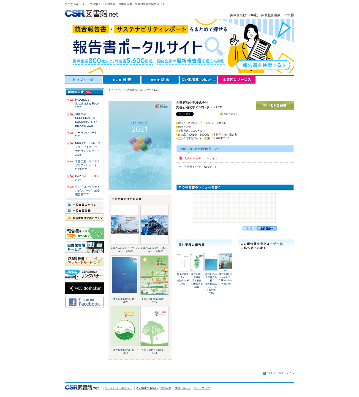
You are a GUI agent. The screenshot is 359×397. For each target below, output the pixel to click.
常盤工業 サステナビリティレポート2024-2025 (87, 165)
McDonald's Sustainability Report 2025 (87, 103)
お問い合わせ (182, 388)
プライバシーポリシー (118, 388)
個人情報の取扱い (147, 388)
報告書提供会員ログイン (84, 218)
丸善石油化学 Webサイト (200, 166)
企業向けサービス (237, 80)
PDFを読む (275, 105)
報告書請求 (160, 80)
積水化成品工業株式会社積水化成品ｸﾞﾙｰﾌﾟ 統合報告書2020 (211, 284)
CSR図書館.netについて (199, 80)
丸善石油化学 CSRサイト (201, 158)
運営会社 (165, 388)
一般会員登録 (84, 211)
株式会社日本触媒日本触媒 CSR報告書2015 (197, 280)
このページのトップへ (280, 373)
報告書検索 (122, 80)
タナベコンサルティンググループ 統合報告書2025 (87, 190)
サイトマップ (201, 388)
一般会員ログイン (84, 205)
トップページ (84, 80)
